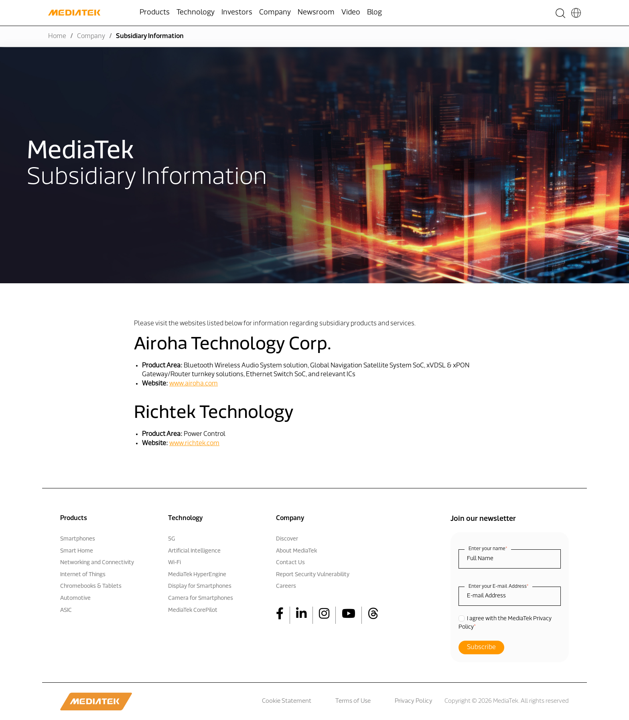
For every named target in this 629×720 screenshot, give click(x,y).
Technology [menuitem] (196, 12)
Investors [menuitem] (236, 12)
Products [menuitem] (155, 12)
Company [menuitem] (275, 12)
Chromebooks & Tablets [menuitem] (91, 586)
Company (91, 36)
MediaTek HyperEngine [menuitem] (197, 575)
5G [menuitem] (171, 539)
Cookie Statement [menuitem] (286, 701)
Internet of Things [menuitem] (83, 575)
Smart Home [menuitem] (76, 551)
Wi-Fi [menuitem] (174, 563)
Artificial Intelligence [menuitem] (194, 551)
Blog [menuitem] (374, 12)
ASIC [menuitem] (66, 610)
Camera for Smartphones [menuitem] (200, 598)
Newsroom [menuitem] (316, 12)
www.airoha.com (193, 384)
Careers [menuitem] (286, 586)
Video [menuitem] (350, 12)
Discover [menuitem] (287, 539)
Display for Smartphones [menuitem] (199, 586)
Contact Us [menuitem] (290, 563)
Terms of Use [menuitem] (353, 701)
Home (57, 36)
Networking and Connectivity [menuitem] (97, 563)
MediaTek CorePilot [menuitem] (192, 610)
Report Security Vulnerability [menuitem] (312, 575)
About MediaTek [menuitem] (296, 551)
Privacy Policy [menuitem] (413, 701)
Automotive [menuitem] (75, 598)
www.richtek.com (194, 443)
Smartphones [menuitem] (77, 539)
